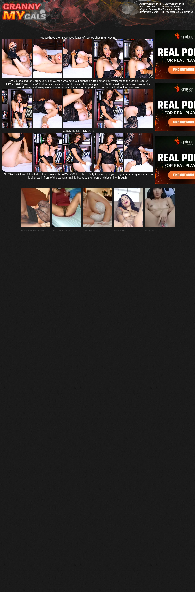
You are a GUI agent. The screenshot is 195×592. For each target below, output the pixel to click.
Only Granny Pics (174, 4)
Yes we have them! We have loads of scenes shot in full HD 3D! (78, 37)
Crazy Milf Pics (148, 6)
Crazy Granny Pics (150, 4)
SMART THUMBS (104, 500)
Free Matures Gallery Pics (178, 12)
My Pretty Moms (149, 12)
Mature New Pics (173, 9)
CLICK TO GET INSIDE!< (78, 130)
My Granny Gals (24, 12)
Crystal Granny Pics (151, 9)
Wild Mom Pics (172, 6)
